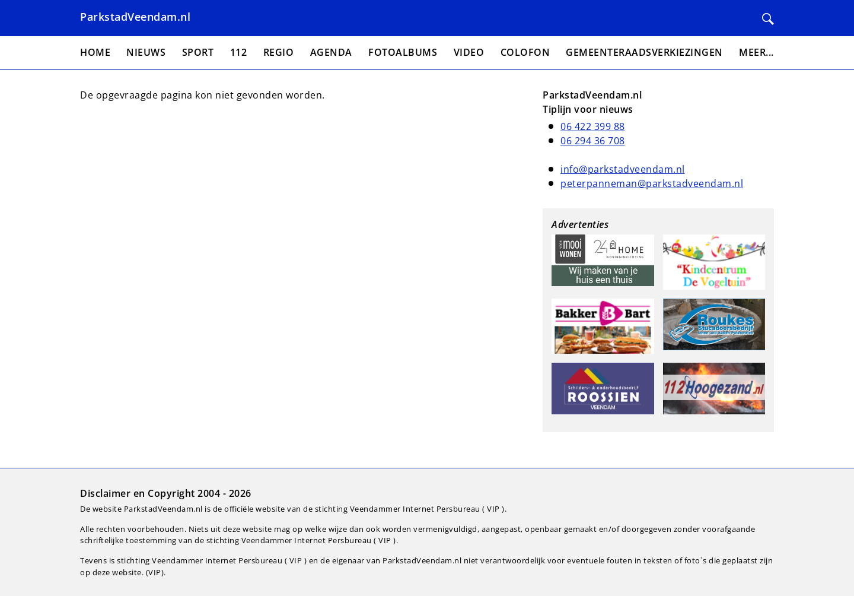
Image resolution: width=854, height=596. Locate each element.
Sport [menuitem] (198, 52)
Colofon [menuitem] (525, 52)
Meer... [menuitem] (756, 52)
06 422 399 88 (592, 126)
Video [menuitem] (469, 52)
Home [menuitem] (95, 52)
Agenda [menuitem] (331, 52)
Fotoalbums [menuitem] (402, 52)
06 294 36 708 (592, 140)
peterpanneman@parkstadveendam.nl (651, 183)
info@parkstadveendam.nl (622, 169)
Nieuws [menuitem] (145, 52)
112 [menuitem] (238, 52)
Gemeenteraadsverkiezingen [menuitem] (644, 52)
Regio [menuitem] (278, 52)
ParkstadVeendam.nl (135, 16)
